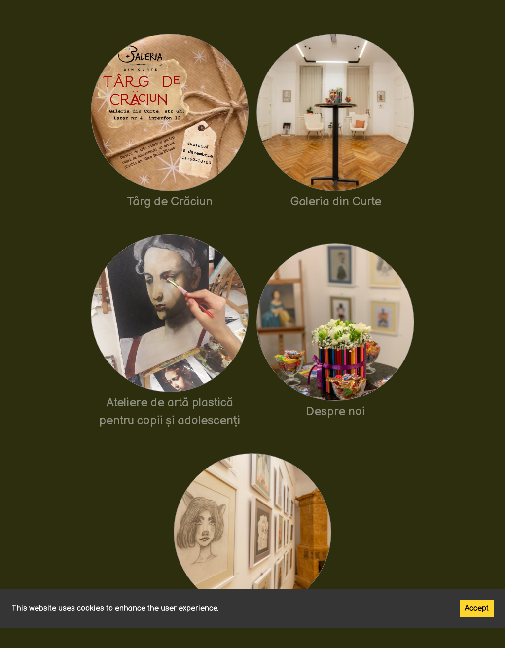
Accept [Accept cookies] (477, 608)
